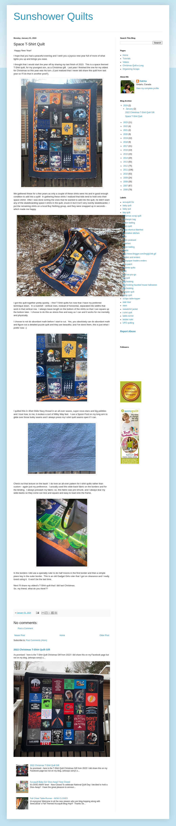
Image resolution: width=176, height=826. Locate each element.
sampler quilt (128, 292)
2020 (125, 134)
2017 (125, 146)
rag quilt (126, 278)
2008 (125, 181)
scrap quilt (127, 295)
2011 (125, 170)
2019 (125, 138)
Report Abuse (128, 331)
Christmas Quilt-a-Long (133, 65)
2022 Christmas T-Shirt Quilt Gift (32, 649)
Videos (126, 62)
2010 (125, 174)
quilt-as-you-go (129, 274)
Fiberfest (127, 243)
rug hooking (128, 281)
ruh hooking (128, 288)
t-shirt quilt (127, 312)
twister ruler (128, 319)
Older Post (104, 635)
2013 (125, 162)
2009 (125, 178)
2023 (125, 122)
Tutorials (126, 58)
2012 (125, 166)
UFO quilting (128, 323)
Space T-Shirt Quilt (133, 116)
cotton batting (129, 223)
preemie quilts (129, 267)
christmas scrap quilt (132, 216)
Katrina (143, 81)
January (130, 109)
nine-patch (127, 264)
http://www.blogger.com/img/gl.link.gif (139, 254)
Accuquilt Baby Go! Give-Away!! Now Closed (50, 782)
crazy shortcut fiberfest (133, 230)
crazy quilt (127, 226)
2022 (125, 126)
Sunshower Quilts (53, 16)
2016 (125, 150)
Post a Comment (25, 628)
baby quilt (127, 205)
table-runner (128, 316)
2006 (125, 189)
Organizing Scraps (131, 69)
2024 (125, 105)
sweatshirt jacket (130, 309)
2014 (125, 158)
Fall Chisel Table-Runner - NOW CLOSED (49, 798)
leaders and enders (131, 257)
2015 (125, 154)
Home (62, 635)
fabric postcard (129, 240)
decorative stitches (131, 233)
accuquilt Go (128, 202)
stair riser (127, 302)
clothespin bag (129, 219)
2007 (125, 186)
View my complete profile (147, 88)
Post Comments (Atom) (36, 640)
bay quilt (126, 212)
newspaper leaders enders (135, 261)
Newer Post (19, 635)
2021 (125, 130)
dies (124, 236)
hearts (125, 250)
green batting (129, 247)
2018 (125, 142)
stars (125, 305)
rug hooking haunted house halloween (140, 285)
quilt (124, 271)
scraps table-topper (131, 298)
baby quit (127, 209)
